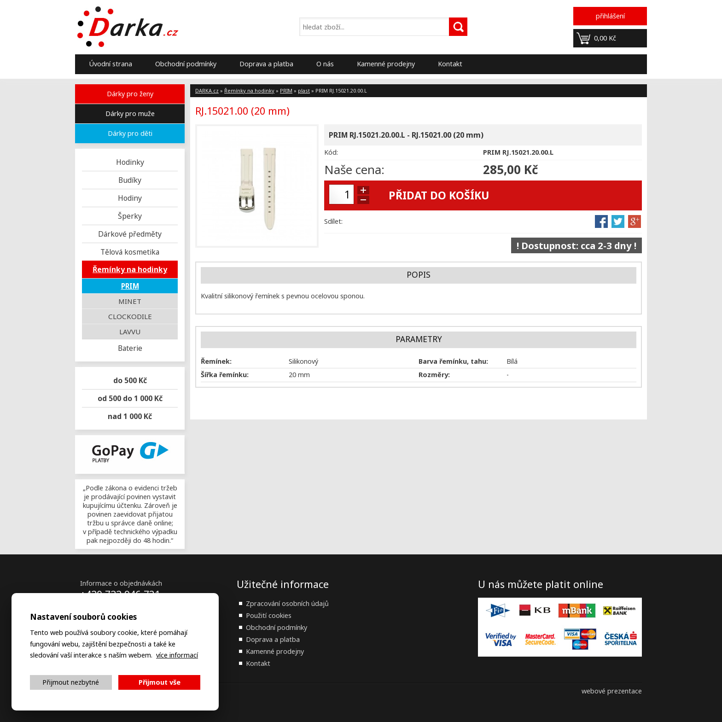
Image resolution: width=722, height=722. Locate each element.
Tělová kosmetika (129, 252)
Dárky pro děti (130, 133)
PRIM (130, 286)
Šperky (130, 216)
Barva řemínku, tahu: (453, 361)
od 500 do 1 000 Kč (130, 398)
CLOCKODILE (130, 316)
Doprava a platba (266, 63)
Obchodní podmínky (185, 63)
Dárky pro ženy (130, 93)
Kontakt (450, 63)
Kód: (331, 152)
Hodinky (130, 162)
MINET (129, 301)
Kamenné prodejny (386, 63)
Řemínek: (216, 361)
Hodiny (130, 198)
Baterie (130, 348)
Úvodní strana (110, 63)
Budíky (129, 180)
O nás (325, 63)
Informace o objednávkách (121, 583)
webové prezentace (612, 691)
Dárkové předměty (130, 234)
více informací (177, 655)
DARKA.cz (207, 90)
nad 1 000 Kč (130, 416)
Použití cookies (268, 615)
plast (304, 90)
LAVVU (129, 331)
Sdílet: (333, 221)
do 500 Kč (130, 380)
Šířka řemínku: (225, 374)
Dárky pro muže (130, 113)
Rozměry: (434, 374)
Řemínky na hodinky (130, 269)
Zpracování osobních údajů (287, 603)
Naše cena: (354, 169)
